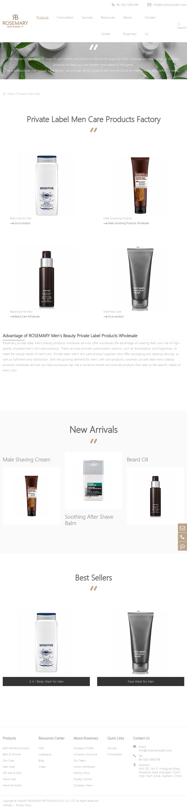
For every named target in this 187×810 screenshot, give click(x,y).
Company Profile (83, 748)
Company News (83, 785)
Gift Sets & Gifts (12, 773)
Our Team (79, 760)
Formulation (65, 17)
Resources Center (108, 25)
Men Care (34, 94)
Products (43, 17)
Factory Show (81, 773)
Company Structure (85, 754)
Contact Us (150, 25)
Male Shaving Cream (26, 459)
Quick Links (115, 738)
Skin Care (8, 760)
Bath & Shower (12, 754)
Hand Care (9, 779)
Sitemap (7, 805)
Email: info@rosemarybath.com (155, 748)
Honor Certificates (84, 766)
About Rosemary (130, 25)
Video (42, 766)
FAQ (41, 748)
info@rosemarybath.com (166, 5)
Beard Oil (137, 459)
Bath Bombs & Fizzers (16, 748)
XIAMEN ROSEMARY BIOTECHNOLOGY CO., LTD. (47, 801)
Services (87, 17)
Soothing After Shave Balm (89, 519)
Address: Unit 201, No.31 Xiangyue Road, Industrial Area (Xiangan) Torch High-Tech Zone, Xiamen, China (160, 770)
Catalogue (45, 754)
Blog (41, 760)
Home (10, 94)
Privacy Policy (23, 805)
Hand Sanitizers (12, 785)
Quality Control (82, 779)
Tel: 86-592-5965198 (149, 757)
